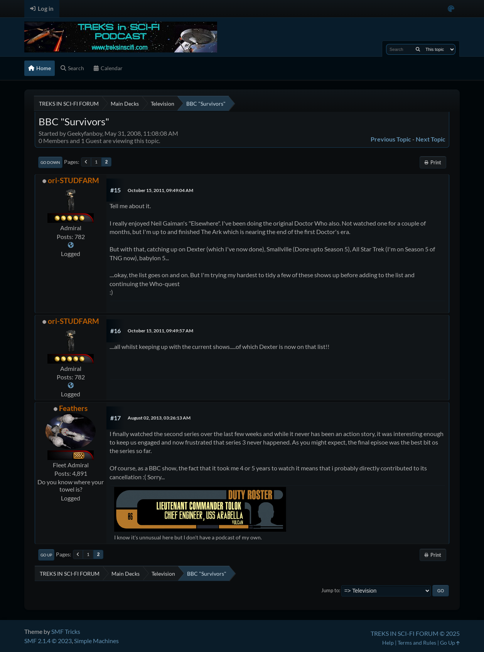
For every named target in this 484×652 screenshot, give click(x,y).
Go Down (50, 162)
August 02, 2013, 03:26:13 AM (159, 417)
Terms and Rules (417, 642)
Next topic (430, 139)
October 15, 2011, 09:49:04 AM (160, 190)
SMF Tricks (65, 631)
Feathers (73, 408)
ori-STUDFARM (73, 180)
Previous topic (391, 139)
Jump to (330, 590)
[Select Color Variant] (451, 8)
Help (388, 642)
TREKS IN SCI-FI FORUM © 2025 (415, 633)
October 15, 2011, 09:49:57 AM (160, 330)
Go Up (46, 555)
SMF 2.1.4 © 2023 (48, 640)
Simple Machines (96, 640)
